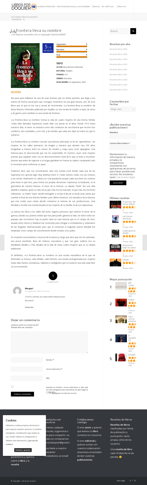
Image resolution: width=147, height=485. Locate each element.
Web (48, 378)
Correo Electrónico (120, 143)
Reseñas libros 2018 (118, 89)
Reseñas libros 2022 (118, 69)
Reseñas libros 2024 (118, 59)
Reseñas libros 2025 (118, 54)
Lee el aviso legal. (126, 177)
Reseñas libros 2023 (118, 64)
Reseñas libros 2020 (118, 79)
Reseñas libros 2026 (118, 49)
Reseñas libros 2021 (118, 74)
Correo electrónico (54, 369)
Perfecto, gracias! (23, 450)
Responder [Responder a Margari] (29, 307)
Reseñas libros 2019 (118, 84)
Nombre (50, 359)
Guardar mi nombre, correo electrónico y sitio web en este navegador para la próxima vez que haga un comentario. (67, 389)
